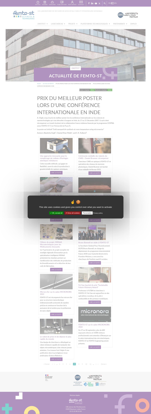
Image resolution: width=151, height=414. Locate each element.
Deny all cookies (73, 213)
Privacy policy (98, 213)
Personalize (87, 213)
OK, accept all (56, 213)
